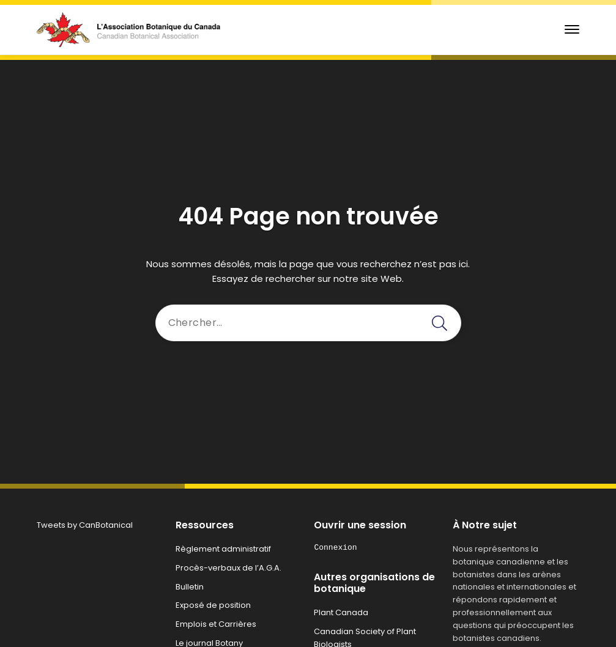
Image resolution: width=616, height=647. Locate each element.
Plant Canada (341, 612)
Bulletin (190, 587)
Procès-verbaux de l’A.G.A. (228, 568)
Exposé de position (213, 605)
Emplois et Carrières (216, 624)
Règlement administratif (223, 549)
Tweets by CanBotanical (85, 525)
